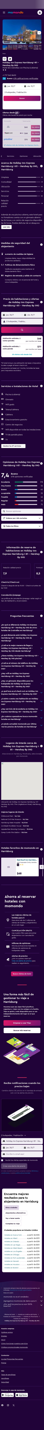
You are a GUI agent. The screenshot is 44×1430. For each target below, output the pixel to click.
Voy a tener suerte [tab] (13, 1218)
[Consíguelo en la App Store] (21, 1395)
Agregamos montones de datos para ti (23, 1301)
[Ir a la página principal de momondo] (15, 12)
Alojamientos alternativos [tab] (16, 1213)
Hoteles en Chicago (11, 1255)
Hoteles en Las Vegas (12, 1245)
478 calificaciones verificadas (25, 78)
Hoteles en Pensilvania (30, 1316)
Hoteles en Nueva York (13, 1235)
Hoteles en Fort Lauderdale (14, 1258)
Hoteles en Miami (10, 1238)
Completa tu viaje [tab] (13, 1224)
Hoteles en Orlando (11, 1241)
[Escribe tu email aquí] (24, 1154)
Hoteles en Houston (11, 1264)
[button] (4, 12)
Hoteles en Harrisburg (20, 1318)
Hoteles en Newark (11, 1261)
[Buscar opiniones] (24, 511)
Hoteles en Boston (11, 1268)
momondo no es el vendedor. (23, 1296)
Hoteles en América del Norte (27, 1314)
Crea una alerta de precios (22, 961)
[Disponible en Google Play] (7, 1395)
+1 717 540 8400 (9, 75)
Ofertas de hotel (9, 1314)
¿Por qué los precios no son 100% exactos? (23, 1305)
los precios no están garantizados (20, 1290)
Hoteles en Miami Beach (13, 1248)
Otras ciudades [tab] (11, 1207)
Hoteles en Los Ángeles (13, 1251)
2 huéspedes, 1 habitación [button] (16, 92)
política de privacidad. (23, 1173)
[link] (22, 974)
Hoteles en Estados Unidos (12, 1316)
